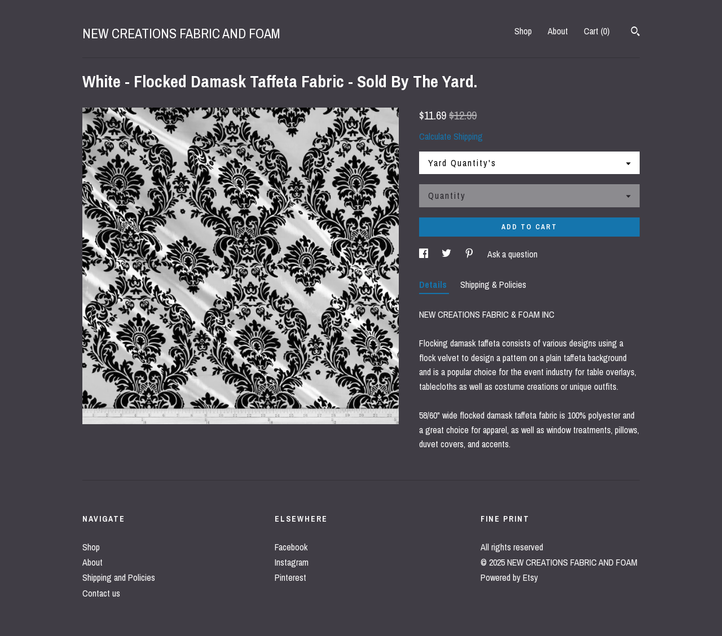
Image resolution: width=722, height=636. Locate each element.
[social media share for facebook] (424, 254)
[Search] (635, 32)
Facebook (291, 547)
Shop (523, 31)
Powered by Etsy (509, 577)
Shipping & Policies (493, 284)
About (558, 31)
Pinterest (290, 577)
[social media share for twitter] (448, 254)
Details (434, 284)
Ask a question (512, 254)
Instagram (292, 562)
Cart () (597, 31)
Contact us (101, 593)
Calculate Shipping (451, 136)
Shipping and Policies (118, 577)
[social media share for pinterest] (470, 254)
